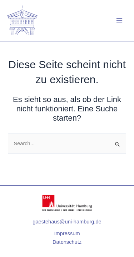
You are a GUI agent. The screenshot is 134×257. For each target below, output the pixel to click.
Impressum (67, 233)
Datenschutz (67, 242)
